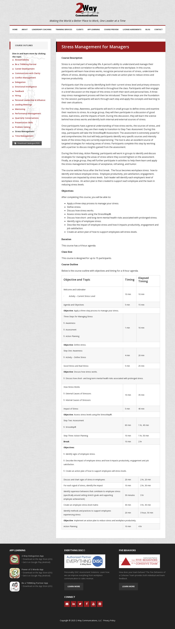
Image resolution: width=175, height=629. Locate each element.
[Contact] (67, 604)
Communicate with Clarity (27, 73)
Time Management (24, 136)
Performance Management (28, 113)
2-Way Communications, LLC (87, 9)
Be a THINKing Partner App (35, 583)
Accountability (22, 59)
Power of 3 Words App (32, 569)
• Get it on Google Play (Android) (36, 562)
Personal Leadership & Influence (30, 100)
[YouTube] (93, 604)
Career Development (25, 68)
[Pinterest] (100, 604)
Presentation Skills (24, 122)
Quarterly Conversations (27, 118)
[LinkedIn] (73, 604)
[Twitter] (80, 604)
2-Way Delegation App (33, 556)
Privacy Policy (109, 620)
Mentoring (20, 109)
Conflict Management (25, 77)
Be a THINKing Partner (26, 64)
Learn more (74, 586)
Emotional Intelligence (26, 86)
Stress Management (24, 131)
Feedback (19, 91)
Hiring (18, 95)
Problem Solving (22, 127)
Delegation (20, 82)
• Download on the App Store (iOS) (37, 559)
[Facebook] (86, 604)
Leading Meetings (23, 104)
